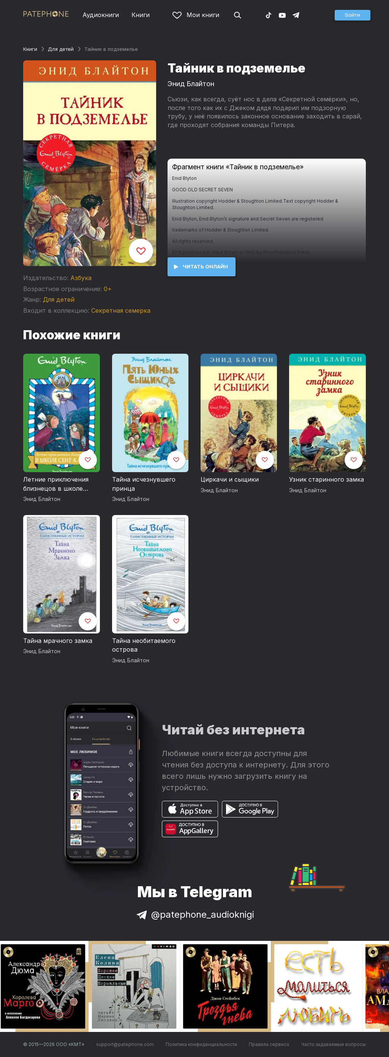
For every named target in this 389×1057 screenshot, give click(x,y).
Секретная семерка (120, 310)
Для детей (61, 49)
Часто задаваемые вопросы (333, 1044)
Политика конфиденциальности (201, 1044)
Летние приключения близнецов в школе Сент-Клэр (56, 484)
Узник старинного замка (326, 479)
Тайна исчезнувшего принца (144, 484)
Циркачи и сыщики (230, 479)
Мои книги (195, 15)
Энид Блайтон (191, 84)
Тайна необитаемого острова (144, 645)
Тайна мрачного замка (57, 640)
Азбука (81, 278)
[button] (352, 15)
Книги (140, 15)
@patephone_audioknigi (194, 914)
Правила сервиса (269, 1044)
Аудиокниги (100, 15)
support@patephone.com (125, 1044)
